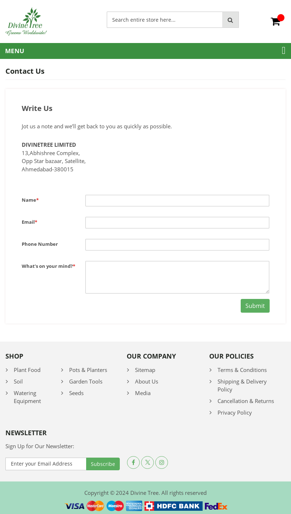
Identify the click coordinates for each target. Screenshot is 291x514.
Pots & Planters (88, 369)
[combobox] (165, 20)
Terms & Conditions (242, 369)
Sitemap (145, 369)
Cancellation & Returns (246, 400)
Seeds (76, 393)
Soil (18, 381)
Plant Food (27, 369)
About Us (146, 381)
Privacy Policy (235, 412)
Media (143, 393)
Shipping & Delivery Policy (242, 385)
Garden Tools (85, 381)
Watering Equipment (27, 396)
